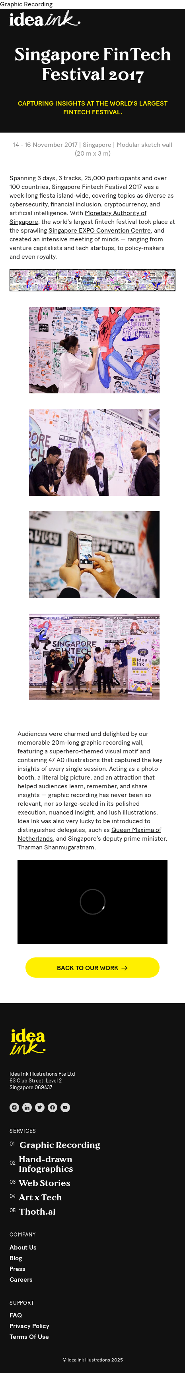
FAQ (16, 1315)
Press (17, 1269)
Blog (16, 1258)
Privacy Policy (29, 1326)
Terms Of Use (29, 1336)
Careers (21, 1279)
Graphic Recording (26, 4)
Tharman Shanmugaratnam (56, 847)
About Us (23, 1247)
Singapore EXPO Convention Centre (100, 230)
